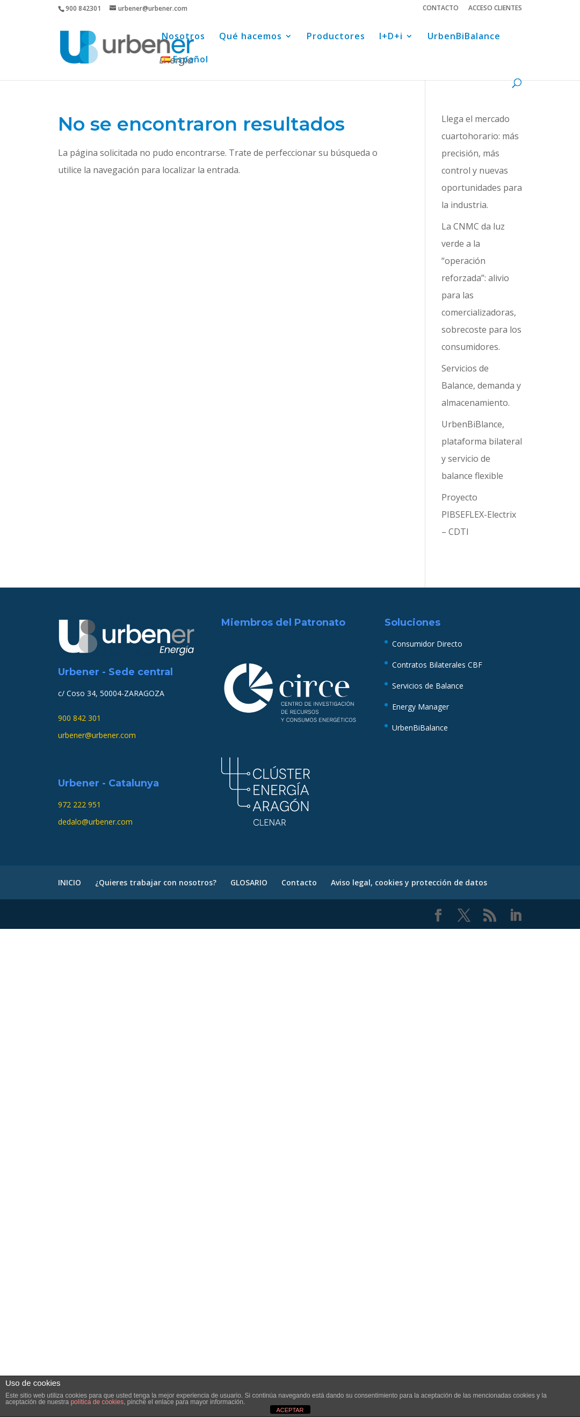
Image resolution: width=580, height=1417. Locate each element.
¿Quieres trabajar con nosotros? (155, 882)
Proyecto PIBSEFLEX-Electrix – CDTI (478, 514)
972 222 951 (79, 804)
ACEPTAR (289, 1410)
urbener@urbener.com (97, 735)
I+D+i (391, 37)
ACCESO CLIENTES (495, 8)
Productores (336, 37)
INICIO (69, 882)
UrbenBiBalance (464, 37)
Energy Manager (420, 707)
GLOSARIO (248, 882)
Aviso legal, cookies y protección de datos (409, 882)
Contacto (299, 882)
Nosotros (183, 37)
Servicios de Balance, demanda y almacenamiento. (481, 385)
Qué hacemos (250, 37)
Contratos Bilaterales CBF (437, 665)
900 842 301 (79, 718)
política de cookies (97, 1402)
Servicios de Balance (427, 686)
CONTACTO (441, 8)
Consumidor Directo (427, 644)
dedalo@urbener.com (95, 822)
